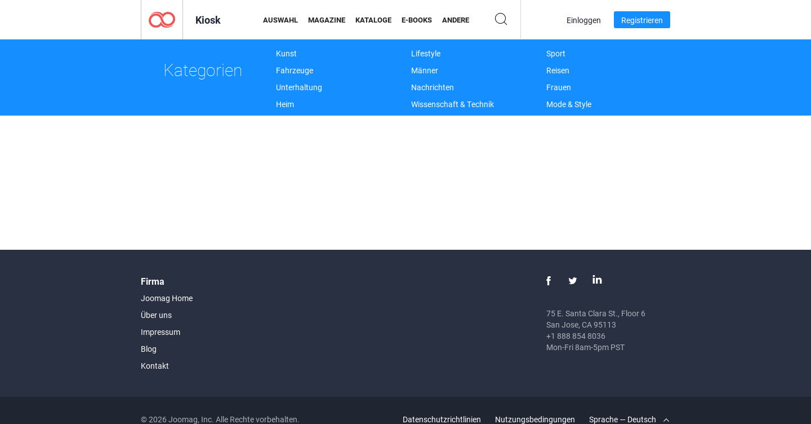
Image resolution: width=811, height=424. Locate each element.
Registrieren (642, 20)
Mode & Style (568, 104)
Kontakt (155, 365)
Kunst (286, 53)
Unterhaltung (299, 87)
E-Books (417, 20)
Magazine (326, 20)
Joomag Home (167, 298)
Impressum (160, 331)
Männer (424, 70)
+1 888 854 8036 (575, 335)
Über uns (156, 315)
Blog (149, 348)
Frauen (558, 87)
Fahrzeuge (294, 70)
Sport (555, 53)
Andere (455, 20)
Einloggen (584, 20)
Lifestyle (425, 53)
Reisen (557, 70)
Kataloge (373, 20)
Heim (285, 104)
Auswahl (280, 20)
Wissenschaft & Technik (452, 104)
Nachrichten (432, 87)
